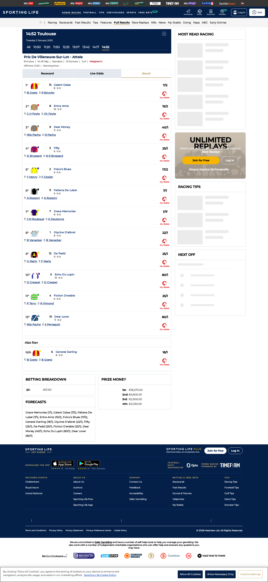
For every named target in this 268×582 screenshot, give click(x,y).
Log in (235, 450)
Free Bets (178, 510)
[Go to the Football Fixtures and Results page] (200, 12)
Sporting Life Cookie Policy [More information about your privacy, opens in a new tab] (100, 575)
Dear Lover (61, 316)
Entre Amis (61, 106)
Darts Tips (230, 499)
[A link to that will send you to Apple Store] (63, 465)
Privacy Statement (74, 549)
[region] (134, 574)
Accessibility (136, 493)
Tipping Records (233, 510)
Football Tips (231, 487)
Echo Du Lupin (64, 274)
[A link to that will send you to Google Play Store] (91, 465)
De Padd (60, 253)
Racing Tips (230, 481)
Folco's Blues (62, 169)
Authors (77, 487)
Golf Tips (229, 493)
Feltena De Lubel (65, 190)
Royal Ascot (32, 487)
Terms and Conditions (35, 549)
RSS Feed (78, 522)
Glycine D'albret (64, 232)
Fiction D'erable (64, 295)
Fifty (57, 148)
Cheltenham (32, 481)
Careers (77, 493)
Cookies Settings (250, 574)
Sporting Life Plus (83, 499)
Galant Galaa (62, 85)
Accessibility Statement (86, 510)
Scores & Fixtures (182, 493)
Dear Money (62, 127)
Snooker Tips (231, 504)
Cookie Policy (120, 549)
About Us (78, 481)
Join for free (215, 450)
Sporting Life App (83, 504)
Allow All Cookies (190, 574)
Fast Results (179, 487)
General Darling (66, 352)
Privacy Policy (56, 549)
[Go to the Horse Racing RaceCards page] (212, 12)
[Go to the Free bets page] (223, 12)
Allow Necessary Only (220, 574)
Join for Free (200, 190)
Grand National (33, 493)
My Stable (178, 504)
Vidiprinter (178, 499)
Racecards (178, 481)
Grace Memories (65, 211)
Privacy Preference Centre (98, 549)
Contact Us (135, 481)
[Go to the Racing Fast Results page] (189, 12)
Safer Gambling (137, 499)
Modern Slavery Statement (88, 516)
